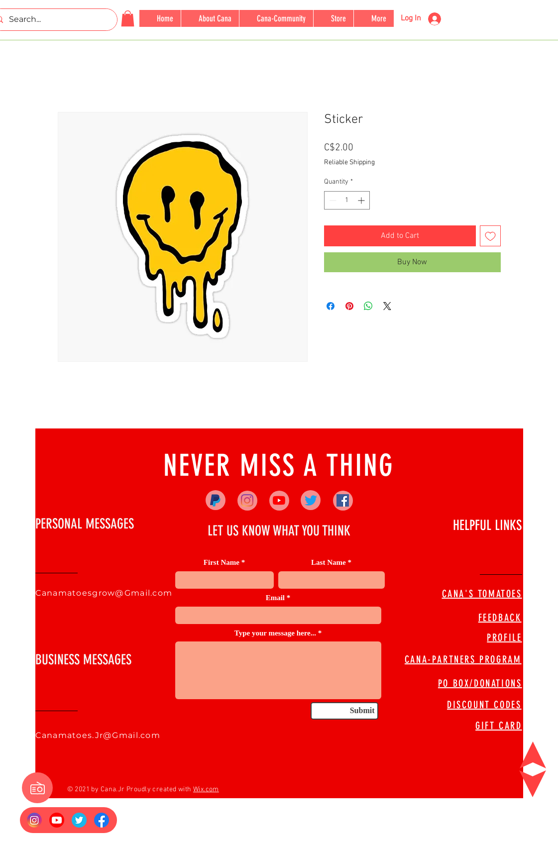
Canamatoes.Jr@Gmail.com (97, 735)
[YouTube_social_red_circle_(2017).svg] (56, 820)
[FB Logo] (101, 820)
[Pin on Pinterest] (349, 306)
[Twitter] (311, 500)
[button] (127, 18)
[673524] (79, 820)
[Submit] (344, 711)
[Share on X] (387, 306)
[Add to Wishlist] (490, 235)
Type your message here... (275, 633)
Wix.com (206, 789)
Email (275, 598)
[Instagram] (247, 500)
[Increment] (362, 200)
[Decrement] (332, 200)
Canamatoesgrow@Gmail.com (104, 593)
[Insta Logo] (34, 820)
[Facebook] (342, 500)
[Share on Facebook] (330, 306)
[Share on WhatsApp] (368, 306)
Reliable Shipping (349, 162)
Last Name (328, 562)
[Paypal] (215, 500)
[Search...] (52, 19)
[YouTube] (279, 500)
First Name (221, 562)
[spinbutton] (347, 200)
